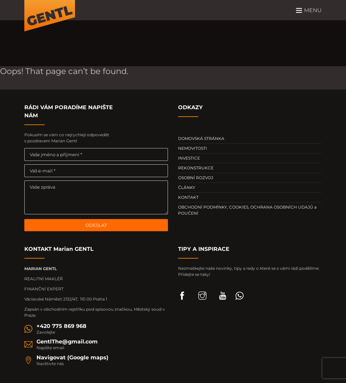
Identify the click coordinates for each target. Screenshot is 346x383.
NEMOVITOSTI (192, 148)
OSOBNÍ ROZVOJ (195, 177)
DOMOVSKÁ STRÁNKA (201, 138)
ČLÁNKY (186, 187)
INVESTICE (189, 158)
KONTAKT (188, 197)
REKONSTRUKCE (196, 167)
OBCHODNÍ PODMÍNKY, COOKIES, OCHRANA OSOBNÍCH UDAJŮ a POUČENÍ (247, 210)
